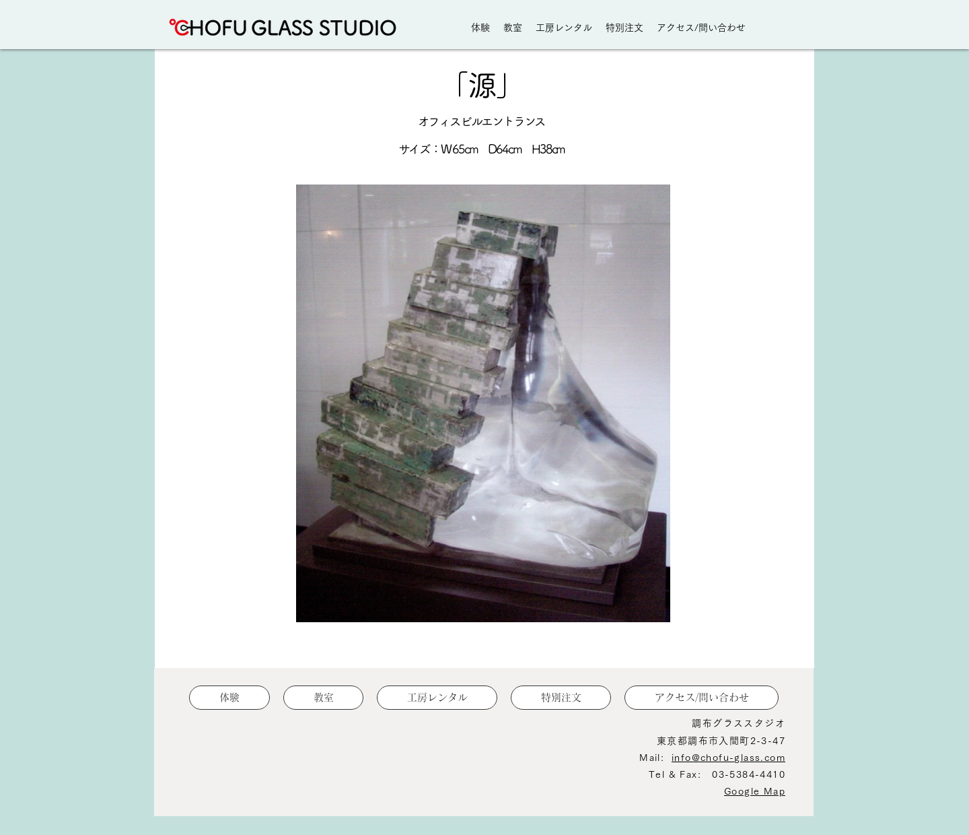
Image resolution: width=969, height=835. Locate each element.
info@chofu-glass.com (728, 757)
